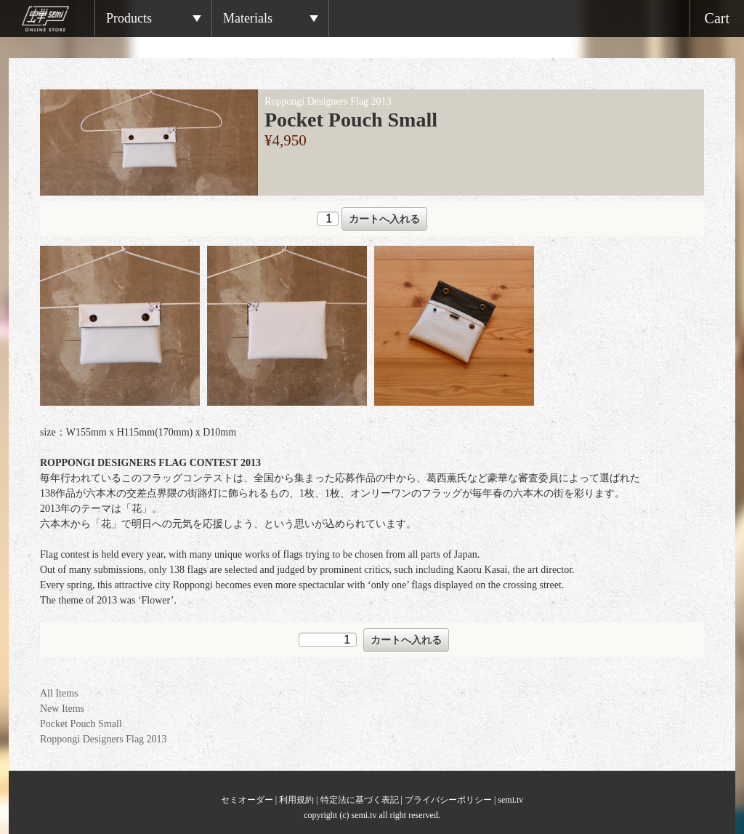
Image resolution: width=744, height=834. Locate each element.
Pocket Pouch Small (81, 723)
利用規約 (296, 800)
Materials (247, 18)
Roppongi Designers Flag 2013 (103, 739)
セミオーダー (247, 800)
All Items (59, 693)
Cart (717, 18)
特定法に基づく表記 (359, 800)
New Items (62, 708)
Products (129, 18)
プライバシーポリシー (448, 800)
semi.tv (510, 800)
